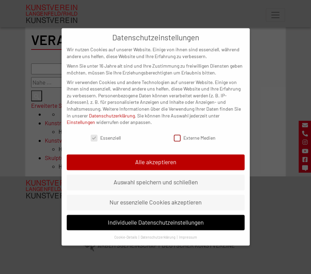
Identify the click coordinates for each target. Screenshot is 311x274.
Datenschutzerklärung (112, 109)
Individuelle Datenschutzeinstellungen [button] (156, 216)
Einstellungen (81, 116)
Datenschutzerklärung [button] (158, 231)
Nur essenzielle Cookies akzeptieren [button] (155, 196)
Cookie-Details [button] (126, 231)
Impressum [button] (188, 231)
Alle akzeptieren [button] (155, 155)
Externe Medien (195, 132)
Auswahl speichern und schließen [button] (156, 175)
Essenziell (106, 132)
